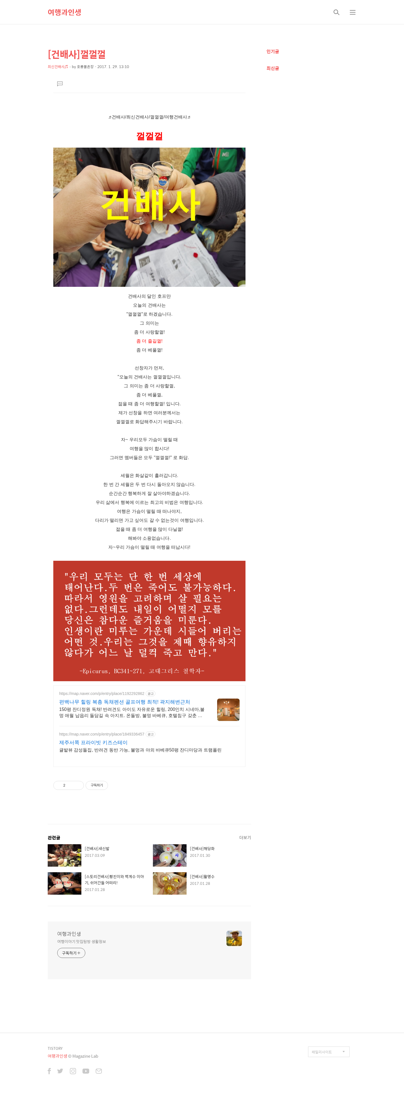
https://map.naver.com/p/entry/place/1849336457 (101, 734)
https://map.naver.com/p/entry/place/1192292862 (101, 693)
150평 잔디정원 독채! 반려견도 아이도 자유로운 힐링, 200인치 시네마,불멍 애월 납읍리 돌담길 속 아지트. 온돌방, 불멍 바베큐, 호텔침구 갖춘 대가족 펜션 (132, 713)
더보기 (245, 837)
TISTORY (55, 1048)
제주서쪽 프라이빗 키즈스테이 (93, 742)
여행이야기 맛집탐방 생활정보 (81, 941)
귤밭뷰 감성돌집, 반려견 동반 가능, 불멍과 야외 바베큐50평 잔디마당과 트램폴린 (140, 750)
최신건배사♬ (58, 66)
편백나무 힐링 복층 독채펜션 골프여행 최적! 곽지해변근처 (124, 702)
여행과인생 (64, 12)
